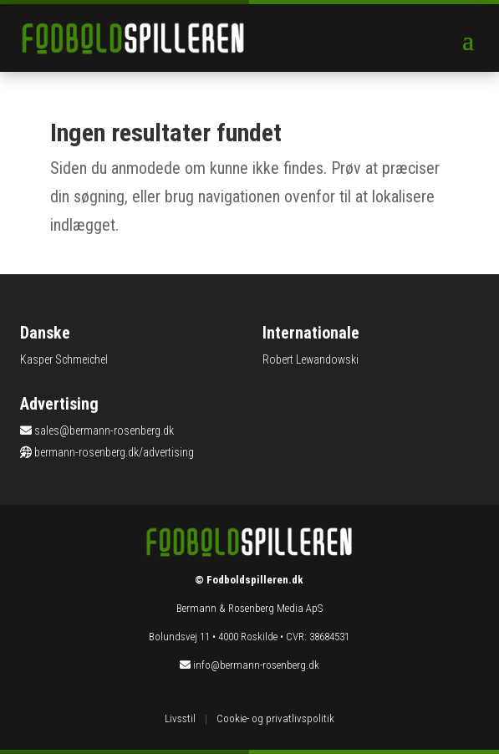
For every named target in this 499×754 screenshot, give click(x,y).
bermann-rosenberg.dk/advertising (114, 452)
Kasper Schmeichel (64, 359)
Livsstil (180, 718)
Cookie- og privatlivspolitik (275, 718)
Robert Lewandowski (310, 359)
